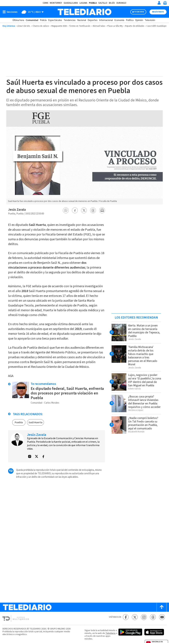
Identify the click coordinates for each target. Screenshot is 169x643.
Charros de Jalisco (41, 25)
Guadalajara (71, 3)
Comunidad (32, 20)
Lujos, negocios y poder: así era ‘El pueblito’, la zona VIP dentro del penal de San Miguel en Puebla (144, 380)
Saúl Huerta (35, 422)
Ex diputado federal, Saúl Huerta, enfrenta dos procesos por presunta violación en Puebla (67, 393)
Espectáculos (55, 20)
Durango (121, 3)
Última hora (18, 20)
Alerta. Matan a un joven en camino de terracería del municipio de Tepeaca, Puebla (144, 330)
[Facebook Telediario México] (126, 617)
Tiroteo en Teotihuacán (79, 25)
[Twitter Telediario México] (135, 617)
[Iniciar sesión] (159, 2)
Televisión (150, 20)
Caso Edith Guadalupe (156, 25)
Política (130, 20)
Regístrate (158, 11)
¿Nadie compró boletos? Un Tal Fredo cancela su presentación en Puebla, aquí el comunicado (143, 423)
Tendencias (70, 20)
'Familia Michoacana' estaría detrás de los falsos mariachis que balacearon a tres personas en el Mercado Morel (142, 356)
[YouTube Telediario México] (162, 617)
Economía (119, 20)
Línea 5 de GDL (23, 25)
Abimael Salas (99, 25)
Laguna (83, 3)
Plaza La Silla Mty (115, 25)
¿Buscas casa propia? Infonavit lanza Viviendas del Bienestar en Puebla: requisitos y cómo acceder (144, 401)
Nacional (81, 20)
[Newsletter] (165, 3)
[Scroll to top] (162, 607)
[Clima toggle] (31, 11)
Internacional (106, 20)
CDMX (45, 3)
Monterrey (56, 3)
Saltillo (102, 3)
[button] (65, 210)
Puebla (93, 3)
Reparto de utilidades (134, 25)
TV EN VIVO (139, 11)
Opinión (139, 20)
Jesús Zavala (17, 209)
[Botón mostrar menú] (10, 12)
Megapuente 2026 (59, 25)
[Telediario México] (84, 12)
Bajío (112, 3)
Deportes (93, 20)
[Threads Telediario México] (153, 617)
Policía (43, 20)
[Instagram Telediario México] (144, 617)
